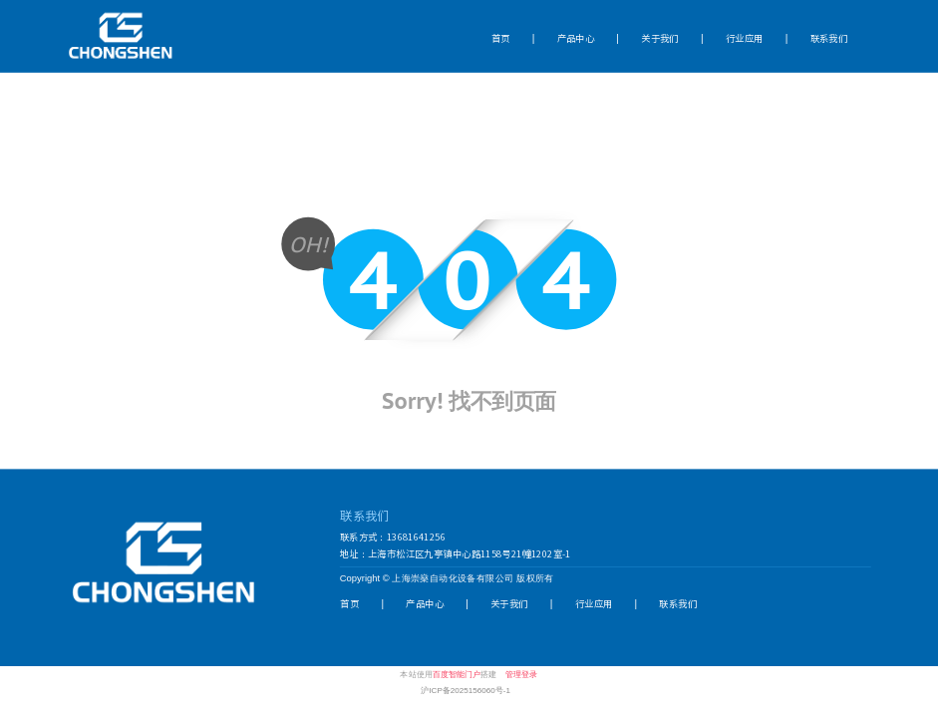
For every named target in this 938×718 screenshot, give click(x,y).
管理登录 (521, 673)
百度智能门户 (456, 673)
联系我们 (829, 37)
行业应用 (745, 37)
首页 (500, 37)
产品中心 (576, 37)
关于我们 (660, 37)
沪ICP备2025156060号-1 (465, 689)
